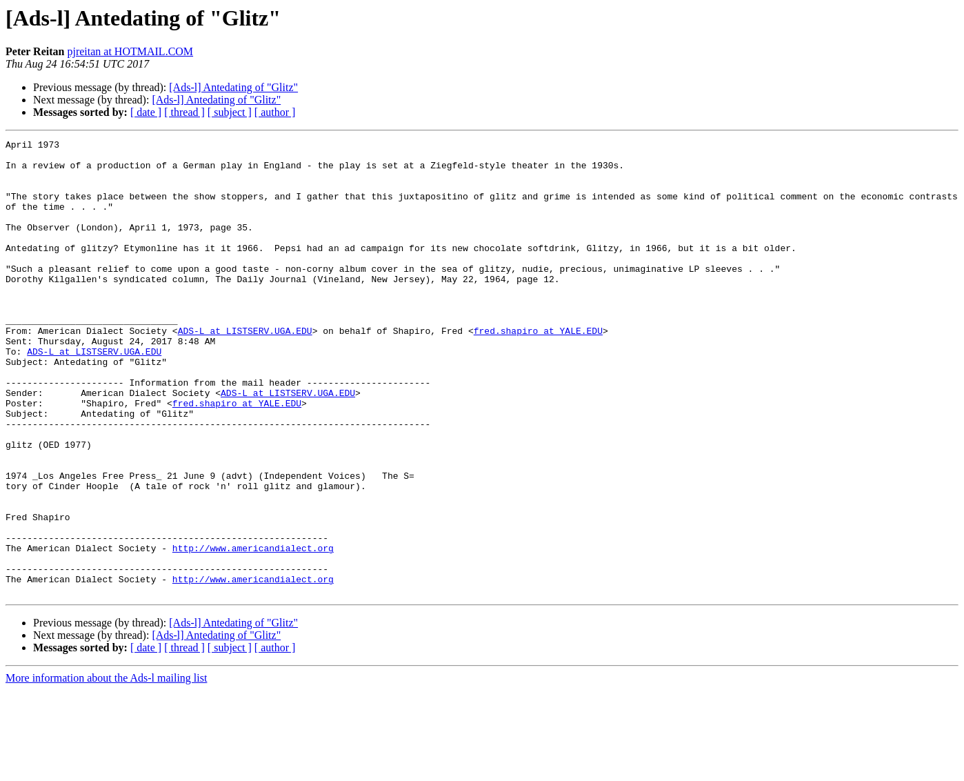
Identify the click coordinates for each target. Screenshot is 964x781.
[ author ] (275, 112)
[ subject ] (230, 112)
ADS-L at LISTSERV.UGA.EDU (245, 370)
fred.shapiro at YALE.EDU (538, 370)
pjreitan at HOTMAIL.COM (130, 51)
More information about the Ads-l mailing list (106, 769)
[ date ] (145, 112)
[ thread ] (184, 112)
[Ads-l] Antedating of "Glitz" (233, 87)
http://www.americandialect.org (253, 630)
